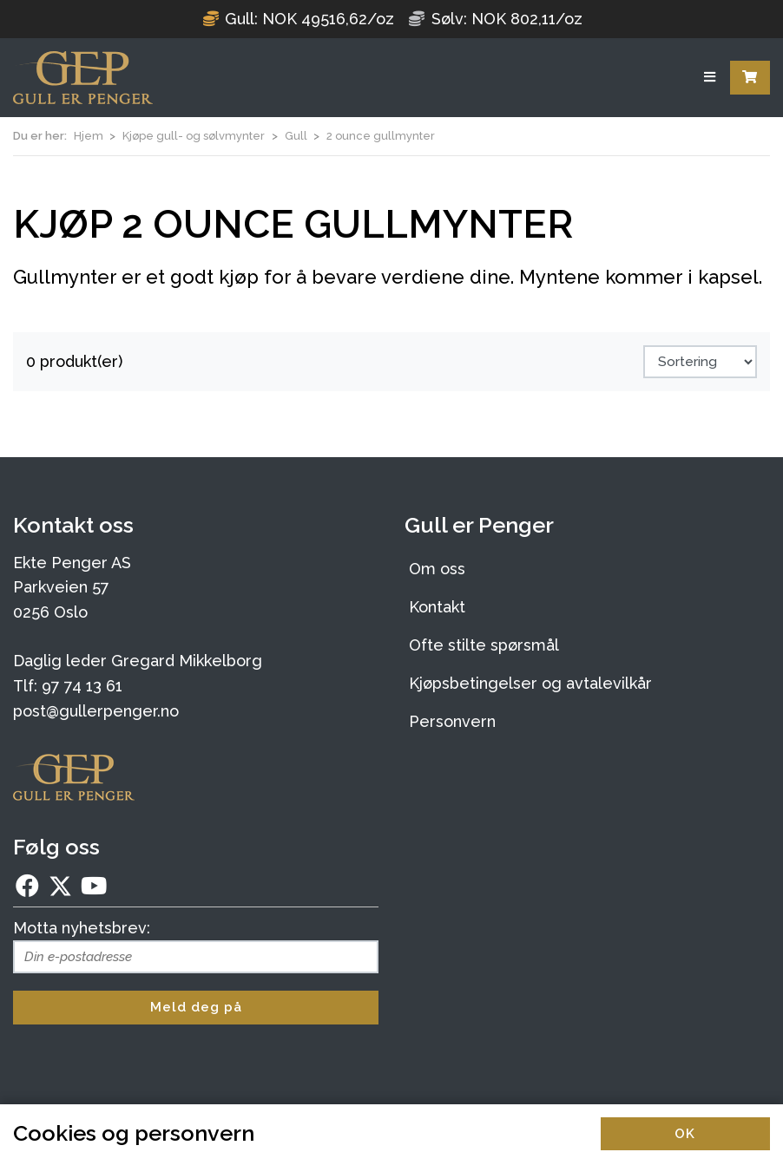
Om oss (437, 569)
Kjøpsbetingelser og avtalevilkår (530, 683)
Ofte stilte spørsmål (484, 645)
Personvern (452, 721)
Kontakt (437, 607)
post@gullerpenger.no (96, 711)
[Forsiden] (83, 77)
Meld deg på (196, 1007)
